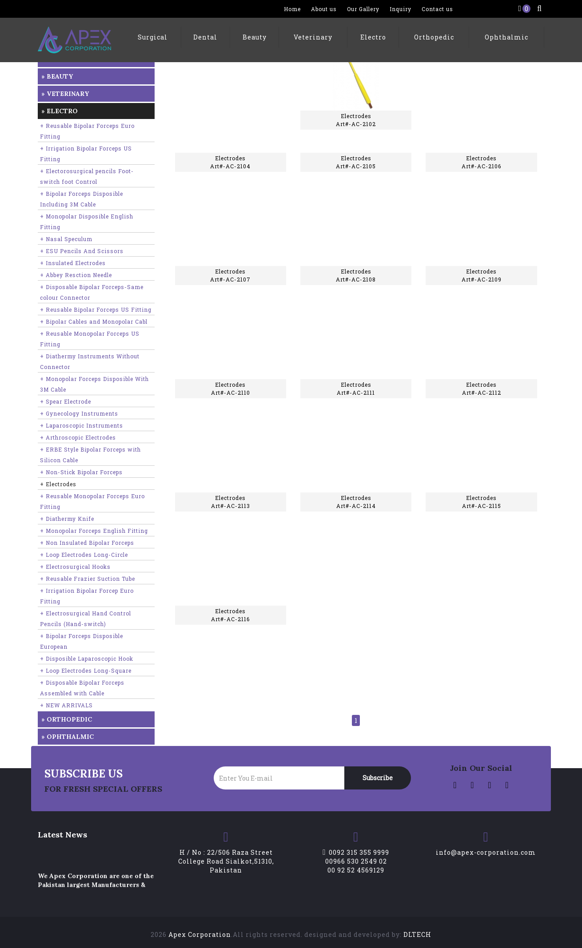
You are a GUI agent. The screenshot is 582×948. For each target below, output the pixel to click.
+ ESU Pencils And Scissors (82, 250)
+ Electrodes (58, 484)
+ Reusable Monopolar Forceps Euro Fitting (92, 501)
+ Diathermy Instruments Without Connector (90, 361)
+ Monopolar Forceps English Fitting (94, 530)
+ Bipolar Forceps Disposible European (81, 641)
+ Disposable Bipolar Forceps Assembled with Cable (82, 688)
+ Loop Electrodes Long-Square (86, 670)
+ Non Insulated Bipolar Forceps (87, 542)
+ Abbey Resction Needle (76, 274)
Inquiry (400, 8)
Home (292, 8)
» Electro (59, 111)
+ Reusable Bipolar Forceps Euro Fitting (87, 131)
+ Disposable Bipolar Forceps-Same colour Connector (92, 292)
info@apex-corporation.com (486, 852)
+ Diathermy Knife (67, 518)
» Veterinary (65, 94)
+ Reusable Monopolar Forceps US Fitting (90, 339)
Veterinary (313, 37)
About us (324, 8)
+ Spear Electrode (65, 401)
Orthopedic (434, 37)
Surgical (152, 37)
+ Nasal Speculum (66, 238)
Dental (205, 37)
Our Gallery (363, 8)
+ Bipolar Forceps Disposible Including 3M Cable (81, 199)
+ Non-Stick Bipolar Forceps (81, 472)
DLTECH (417, 934)
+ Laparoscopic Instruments (81, 425)
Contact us (437, 8)
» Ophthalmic (67, 737)
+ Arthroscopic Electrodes (78, 437)
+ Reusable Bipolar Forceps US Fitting (95, 309)
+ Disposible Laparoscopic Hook (86, 658)
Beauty (255, 37)
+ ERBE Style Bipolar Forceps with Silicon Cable (90, 455)
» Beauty (57, 76)
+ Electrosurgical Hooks (75, 566)
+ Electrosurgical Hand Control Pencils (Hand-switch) (85, 618)
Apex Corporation (199, 934)
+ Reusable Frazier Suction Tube (87, 578)
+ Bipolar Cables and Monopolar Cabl (93, 321)
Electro (373, 37)
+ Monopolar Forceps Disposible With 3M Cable (94, 384)
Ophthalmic (506, 37)
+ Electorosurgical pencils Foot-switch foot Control (87, 176)
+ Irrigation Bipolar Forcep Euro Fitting (87, 596)
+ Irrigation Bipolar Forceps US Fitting (86, 154)
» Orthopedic (66, 719)
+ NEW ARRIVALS (66, 705)
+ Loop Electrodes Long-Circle (84, 554)
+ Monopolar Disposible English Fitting (86, 221)
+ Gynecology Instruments (79, 413)
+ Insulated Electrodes (73, 262)
